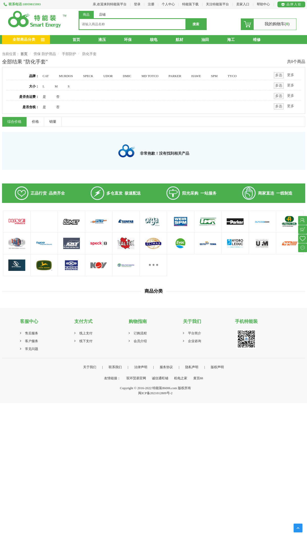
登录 (137, 4)
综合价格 (14, 122)
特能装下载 (190, 4)
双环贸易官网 (136, 378)
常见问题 (31, 349)
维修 (257, 40)
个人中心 (168, 4)
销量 (52, 122)
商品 (86, 14)
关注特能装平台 (218, 4)
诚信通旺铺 (160, 378)
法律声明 (140, 367)
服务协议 (166, 367)
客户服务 (31, 341)
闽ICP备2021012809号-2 (155, 393)
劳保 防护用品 (45, 54)
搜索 (196, 24)
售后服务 (31, 333)
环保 (128, 40)
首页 (76, 40)
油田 (205, 40)
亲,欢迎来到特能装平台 (109, 4)
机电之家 (180, 378)
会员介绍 (140, 341)
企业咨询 (194, 341)
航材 (179, 40)
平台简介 (194, 333)
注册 (151, 4)
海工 (231, 40)
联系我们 (115, 367)
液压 (102, 40)
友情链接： (112, 378)
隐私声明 (191, 367)
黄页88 (198, 378)
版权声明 (217, 367)
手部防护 (69, 54)
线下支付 (85, 341)
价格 (35, 122)
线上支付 (85, 333)
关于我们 (89, 367)
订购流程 (140, 333)
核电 (153, 40)
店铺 (102, 14)
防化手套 (89, 54)
